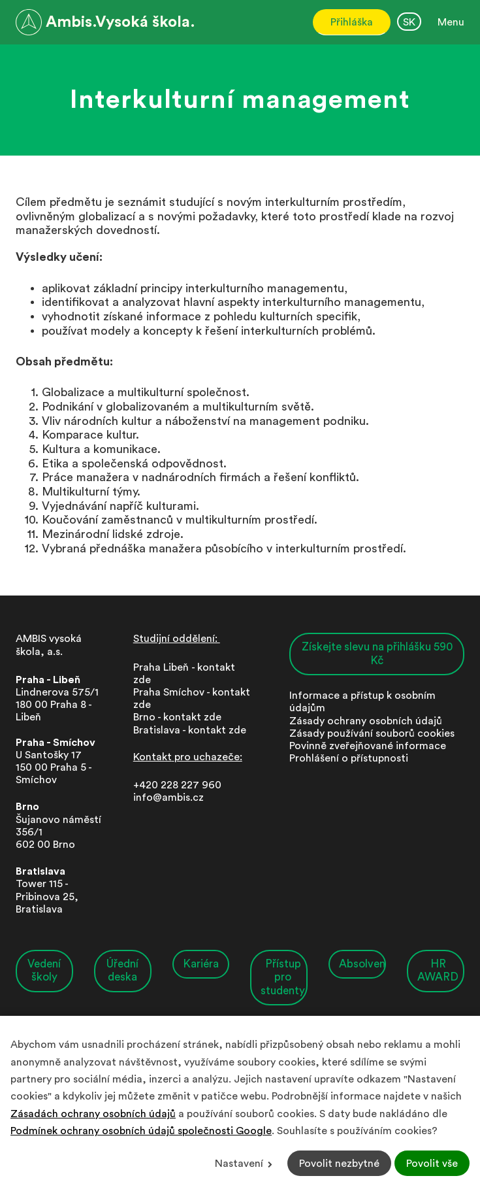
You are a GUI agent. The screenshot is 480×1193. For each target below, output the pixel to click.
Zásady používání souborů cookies (372, 733)
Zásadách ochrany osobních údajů (93, 1114)
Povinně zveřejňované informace (367, 746)
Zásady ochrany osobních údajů (365, 721)
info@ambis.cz (168, 797)
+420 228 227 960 (177, 785)
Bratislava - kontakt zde (189, 730)
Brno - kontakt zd (174, 717)
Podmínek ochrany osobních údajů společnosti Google (141, 1131)
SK (409, 22)
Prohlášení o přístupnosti (348, 758)
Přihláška (351, 22)
